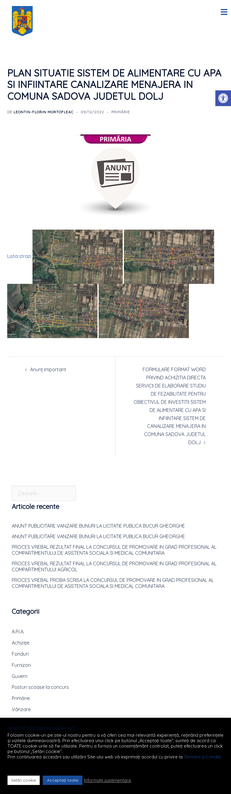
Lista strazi (19, 256)
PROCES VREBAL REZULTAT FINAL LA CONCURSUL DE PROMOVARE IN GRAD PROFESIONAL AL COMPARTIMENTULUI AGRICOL (114, 566)
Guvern (19, 676)
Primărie (120, 112)
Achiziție (20, 643)
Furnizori (21, 665)
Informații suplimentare (107, 780)
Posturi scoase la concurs (40, 687)
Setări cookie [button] (23, 780)
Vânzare (21, 709)
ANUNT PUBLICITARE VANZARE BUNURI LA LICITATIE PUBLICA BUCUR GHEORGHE (98, 526)
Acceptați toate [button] (62, 780)
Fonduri (20, 654)
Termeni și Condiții (202, 757)
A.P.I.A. (18, 632)
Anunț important (48, 369)
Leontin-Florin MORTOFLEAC (43, 112)
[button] (223, 98)
